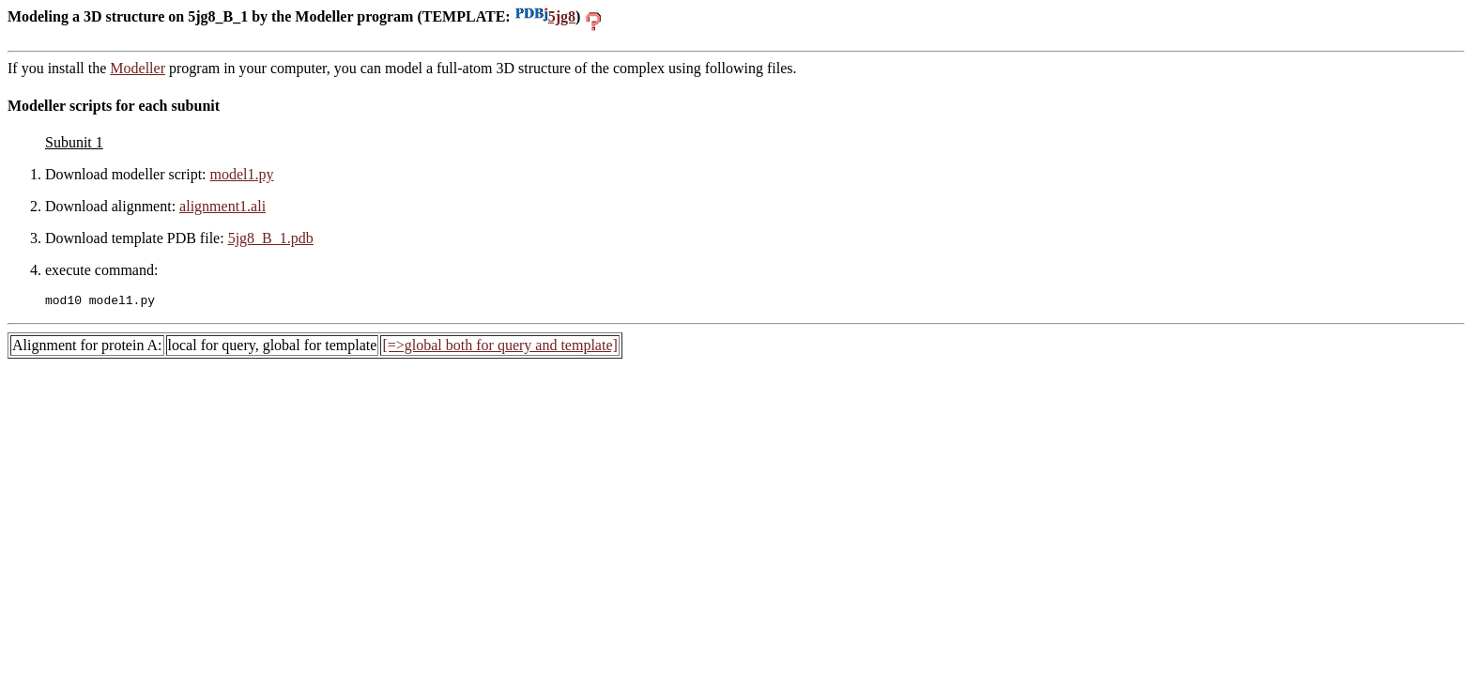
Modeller (137, 68)
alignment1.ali (222, 206)
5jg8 (544, 16)
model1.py (242, 174)
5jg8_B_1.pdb (271, 238)
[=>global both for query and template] (499, 348)
